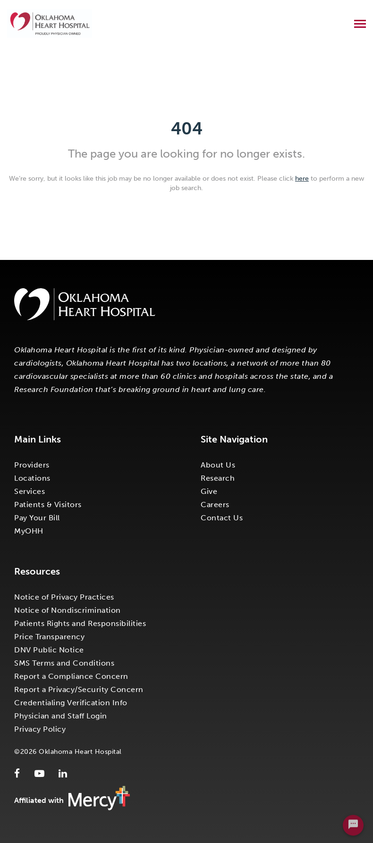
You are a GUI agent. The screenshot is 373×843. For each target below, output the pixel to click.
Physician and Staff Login (60, 715)
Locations (32, 478)
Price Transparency (49, 636)
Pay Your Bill (37, 517)
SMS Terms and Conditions (64, 663)
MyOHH (28, 530)
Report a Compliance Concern (71, 676)
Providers (32, 464)
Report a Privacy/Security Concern (79, 689)
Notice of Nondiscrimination (67, 610)
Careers (215, 504)
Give (209, 491)
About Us (218, 464)
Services (29, 491)
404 (187, 128)
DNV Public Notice (49, 649)
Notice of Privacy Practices (64, 597)
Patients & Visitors (48, 504)
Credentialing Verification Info (70, 702)
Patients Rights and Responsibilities (80, 623)
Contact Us (222, 517)
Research (218, 478)
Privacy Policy (40, 729)
